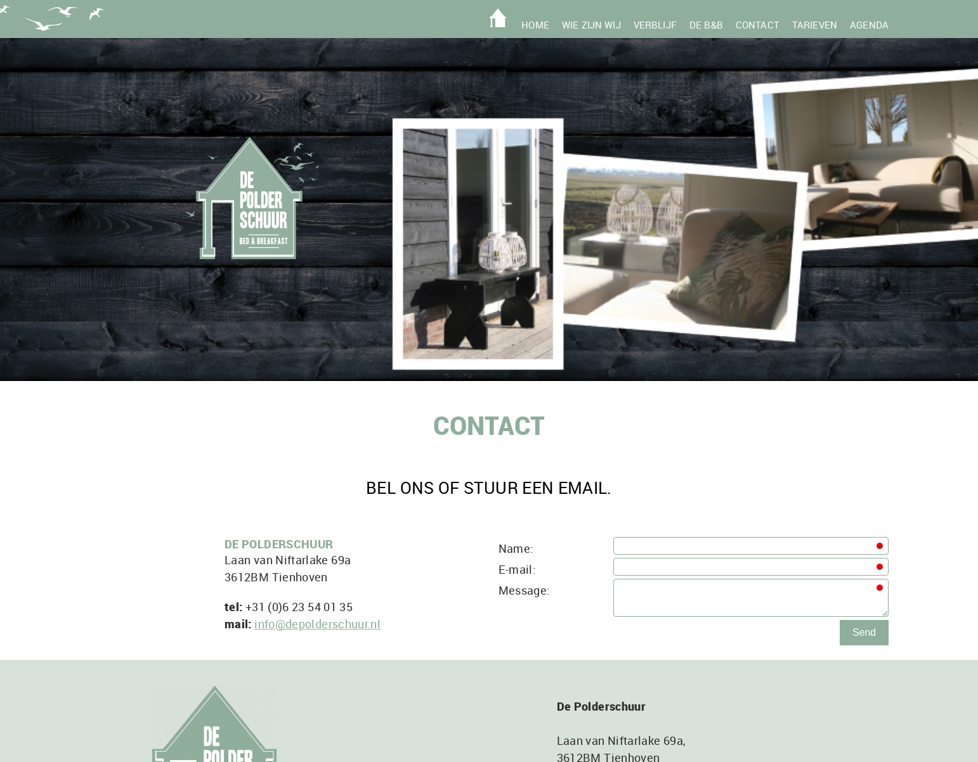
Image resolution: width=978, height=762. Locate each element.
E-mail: (518, 569)
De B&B (706, 24)
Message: (525, 590)
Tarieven (814, 24)
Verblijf (655, 24)
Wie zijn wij (591, 24)
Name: (516, 548)
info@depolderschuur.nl (317, 623)
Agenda (869, 24)
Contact (757, 24)
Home (535, 24)
